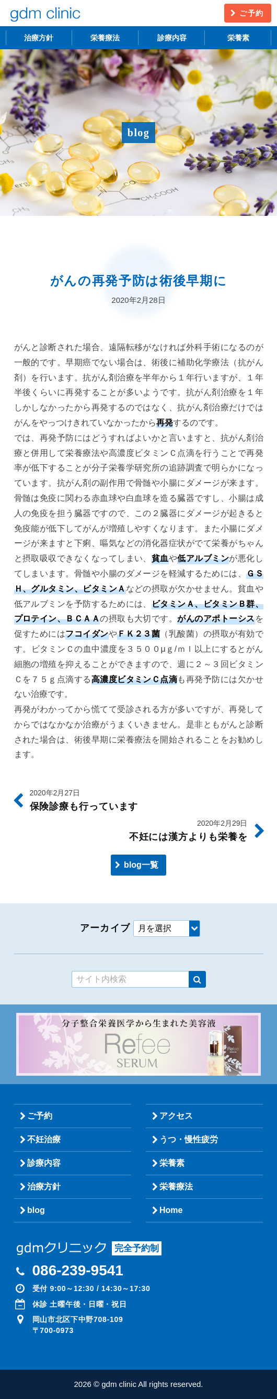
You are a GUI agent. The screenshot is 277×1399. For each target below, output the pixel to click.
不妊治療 (44, 1139)
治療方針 (38, 38)
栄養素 (238, 38)
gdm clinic (45, 13)
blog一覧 (141, 864)
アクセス (176, 1115)
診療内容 (172, 38)
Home (170, 1210)
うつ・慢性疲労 (188, 1139)
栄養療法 (105, 38)
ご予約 (251, 13)
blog (36, 1210)
